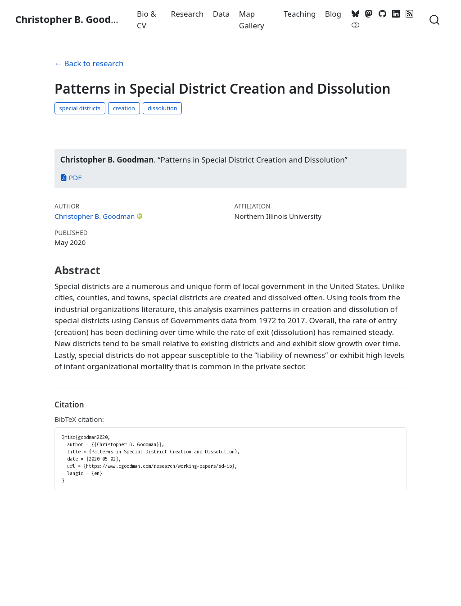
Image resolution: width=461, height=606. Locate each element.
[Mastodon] (369, 14)
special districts (80, 108)
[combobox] (435, 19)
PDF (70, 177)
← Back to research (88, 63)
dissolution (162, 108)
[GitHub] (383, 14)
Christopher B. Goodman (94, 216)
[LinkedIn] (396, 14)
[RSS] (409, 14)
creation (124, 108)
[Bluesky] (356, 14)
